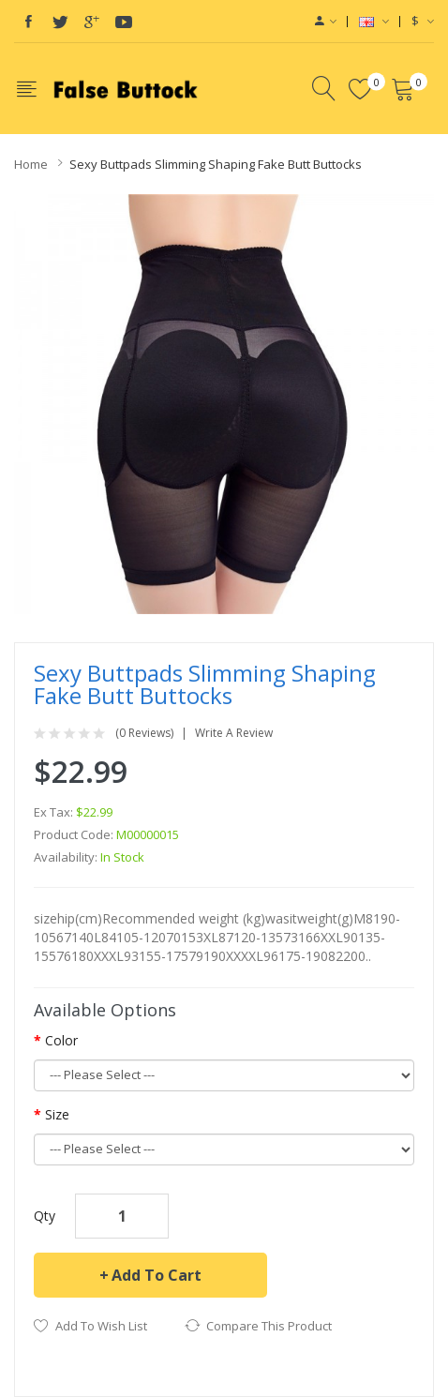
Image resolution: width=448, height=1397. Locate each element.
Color (61, 1040)
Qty (44, 1215)
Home (31, 164)
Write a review (234, 733)
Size (57, 1114)
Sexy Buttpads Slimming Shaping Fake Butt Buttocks (215, 164)
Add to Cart (157, 1275)
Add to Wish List (101, 1325)
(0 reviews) (144, 733)
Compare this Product (269, 1325)
